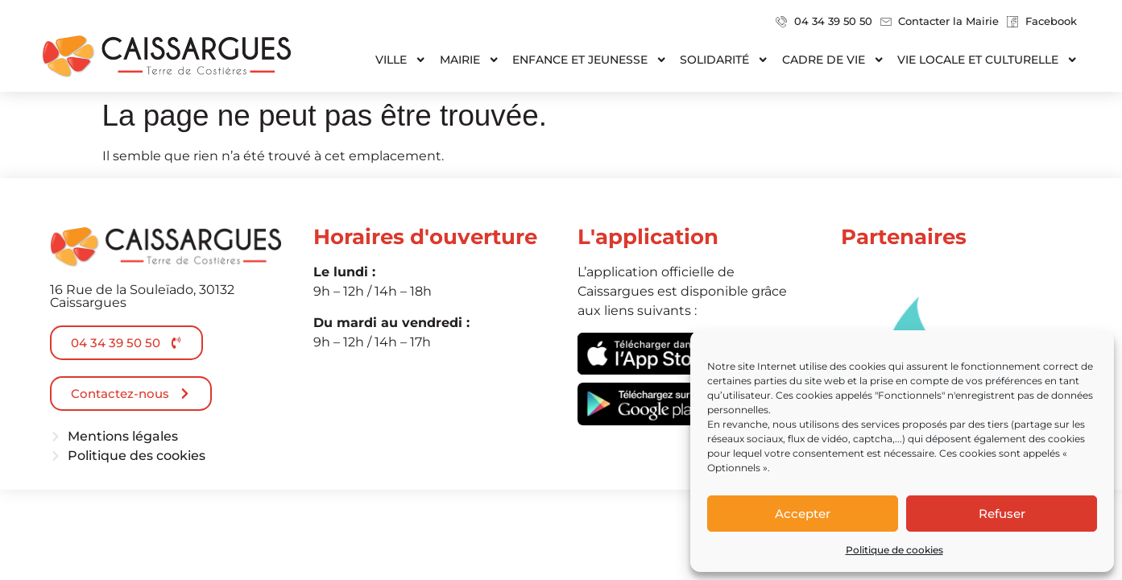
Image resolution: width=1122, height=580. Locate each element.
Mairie (469, 59)
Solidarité (724, 59)
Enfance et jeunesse (589, 59)
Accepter (802, 513)
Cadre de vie (833, 59)
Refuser (1002, 513)
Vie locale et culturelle (987, 59)
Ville (400, 59)
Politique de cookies (894, 550)
